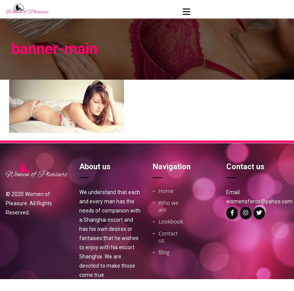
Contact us (168, 237)
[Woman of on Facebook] (232, 213)
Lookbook (170, 221)
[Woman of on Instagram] (246, 213)
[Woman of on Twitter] (259, 213)
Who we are (168, 206)
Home (166, 191)
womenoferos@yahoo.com (259, 201)
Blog (164, 252)
